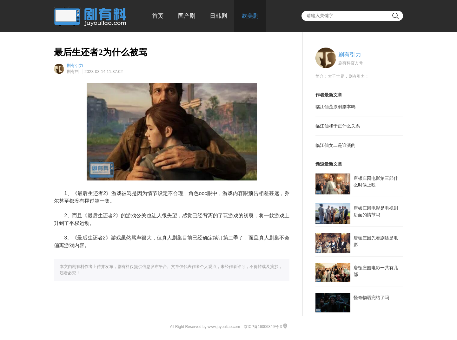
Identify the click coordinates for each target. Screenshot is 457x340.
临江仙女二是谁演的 (335, 145)
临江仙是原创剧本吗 (335, 106)
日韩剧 (218, 16)
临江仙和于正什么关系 (337, 125)
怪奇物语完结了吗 (371, 297)
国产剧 (186, 16)
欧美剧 (250, 16)
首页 (157, 16)
